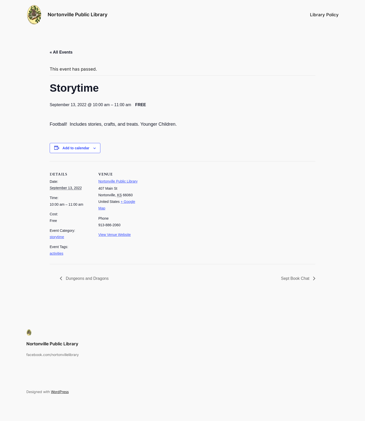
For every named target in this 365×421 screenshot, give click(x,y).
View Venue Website (114, 235)
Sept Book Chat (296, 278)
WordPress (60, 392)
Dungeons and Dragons (86, 278)
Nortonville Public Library (77, 14)
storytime (57, 237)
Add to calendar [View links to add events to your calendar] (76, 148)
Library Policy (324, 14)
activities (56, 253)
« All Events (61, 52)
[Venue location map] (173, 196)
